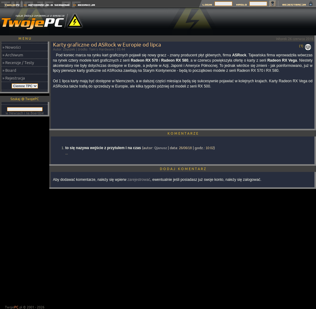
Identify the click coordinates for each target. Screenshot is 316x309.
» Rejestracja (13, 78)
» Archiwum (12, 55)
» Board (9, 70)
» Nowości (11, 47)
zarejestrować (139, 179)
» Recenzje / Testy (18, 62)
